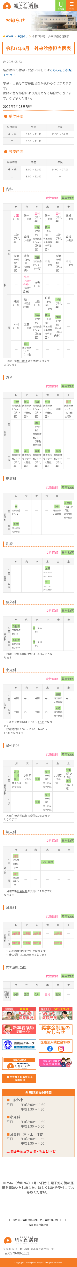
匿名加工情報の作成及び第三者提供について (37, 1219)
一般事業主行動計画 (37, 1224)
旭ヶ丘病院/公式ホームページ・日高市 (21, 5)
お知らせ (23, 36)
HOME (10, 36)
